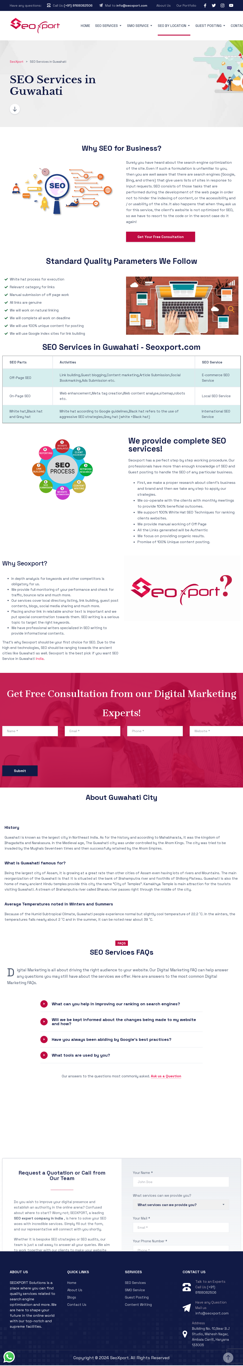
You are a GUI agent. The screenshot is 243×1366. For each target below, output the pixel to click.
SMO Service (138, 25)
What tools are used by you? (81, 1056)
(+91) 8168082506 (78, 5)
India (40, 659)
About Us (163, 5)
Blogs (71, 1298)
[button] (121, 1005)
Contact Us (76, 1305)
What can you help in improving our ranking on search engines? (116, 1004)
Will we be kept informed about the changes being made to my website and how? (124, 1022)
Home (85, 25)
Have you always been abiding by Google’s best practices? (111, 1040)
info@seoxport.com (131, 5)
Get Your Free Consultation (160, 238)
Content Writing (138, 1305)
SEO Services (106, 25)
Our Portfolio (186, 5)
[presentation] (37, 753)
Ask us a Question (166, 1077)
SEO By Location (172, 25)
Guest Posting (208, 25)
